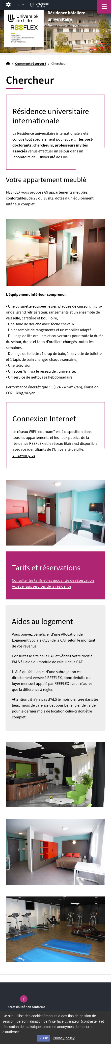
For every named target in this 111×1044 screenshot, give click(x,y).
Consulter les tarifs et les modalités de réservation (53, 580)
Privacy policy (64, 1038)
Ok (43, 1038)
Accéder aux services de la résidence (41, 586)
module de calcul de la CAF (60, 662)
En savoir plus (23, 455)
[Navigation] (104, 7)
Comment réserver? (30, 63)
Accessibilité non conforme (26, 1007)
